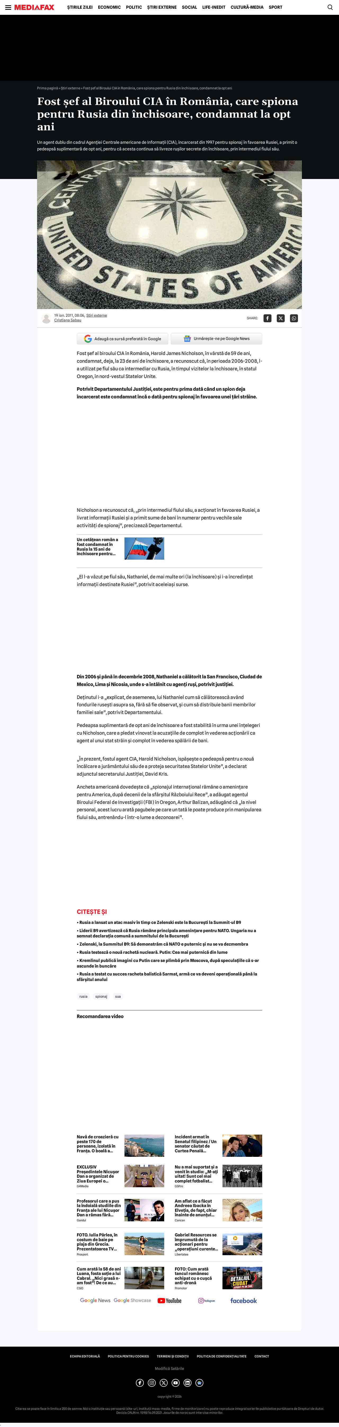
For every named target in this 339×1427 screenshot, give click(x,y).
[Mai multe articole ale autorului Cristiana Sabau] (46, 318)
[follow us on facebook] (243, 1301)
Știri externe (162, 7)
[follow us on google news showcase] (132, 1301)
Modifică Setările (169, 1368)
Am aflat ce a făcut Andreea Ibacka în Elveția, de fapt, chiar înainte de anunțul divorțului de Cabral (196, 1208)
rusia (83, 996)
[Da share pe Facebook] (267, 318)
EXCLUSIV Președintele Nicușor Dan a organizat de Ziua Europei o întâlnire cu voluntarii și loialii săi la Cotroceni (99, 1174)
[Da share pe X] (281, 318)
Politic (134, 7)
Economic (109, 7)
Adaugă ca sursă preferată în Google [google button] (122, 339)
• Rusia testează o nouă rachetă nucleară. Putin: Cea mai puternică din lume (152, 952)
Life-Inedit (213, 7)
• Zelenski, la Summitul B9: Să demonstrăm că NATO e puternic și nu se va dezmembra (162, 944)
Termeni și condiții (173, 1356)
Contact (262, 1356)
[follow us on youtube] (169, 1301)
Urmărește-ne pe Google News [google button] (216, 339)
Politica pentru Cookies (128, 1356)
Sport (275, 7)
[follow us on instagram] (206, 1301)
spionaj (101, 996)
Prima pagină (47, 88)
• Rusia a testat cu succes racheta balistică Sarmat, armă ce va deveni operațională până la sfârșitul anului (167, 977)
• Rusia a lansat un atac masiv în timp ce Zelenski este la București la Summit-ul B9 (159, 922)
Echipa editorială (85, 1356)
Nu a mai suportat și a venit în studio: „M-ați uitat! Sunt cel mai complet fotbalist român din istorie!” (196, 1174)
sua (118, 996)
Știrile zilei (80, 7)
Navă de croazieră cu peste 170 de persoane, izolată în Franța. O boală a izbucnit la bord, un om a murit (98, 1144)
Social (189, 7)
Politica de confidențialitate (222, 1356)
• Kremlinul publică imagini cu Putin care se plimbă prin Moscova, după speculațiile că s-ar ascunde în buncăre (168, 963)
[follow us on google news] (95, 1301)
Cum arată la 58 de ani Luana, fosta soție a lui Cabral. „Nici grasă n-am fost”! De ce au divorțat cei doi (99, 1276)
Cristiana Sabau (67, 320)
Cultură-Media (247, 7)
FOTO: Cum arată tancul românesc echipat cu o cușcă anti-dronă (193, 1276)
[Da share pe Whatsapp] (294, 318)
